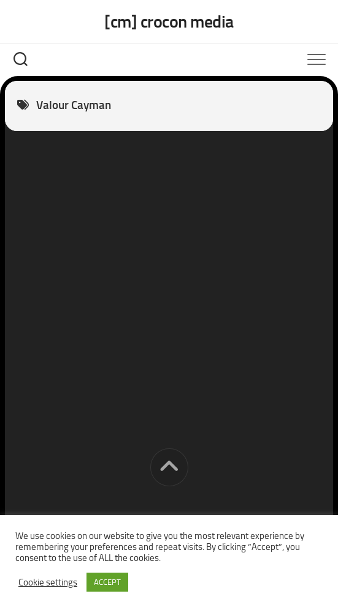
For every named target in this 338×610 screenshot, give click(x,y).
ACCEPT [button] (107, 582)
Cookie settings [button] (47, 582)
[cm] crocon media (169, 22)
